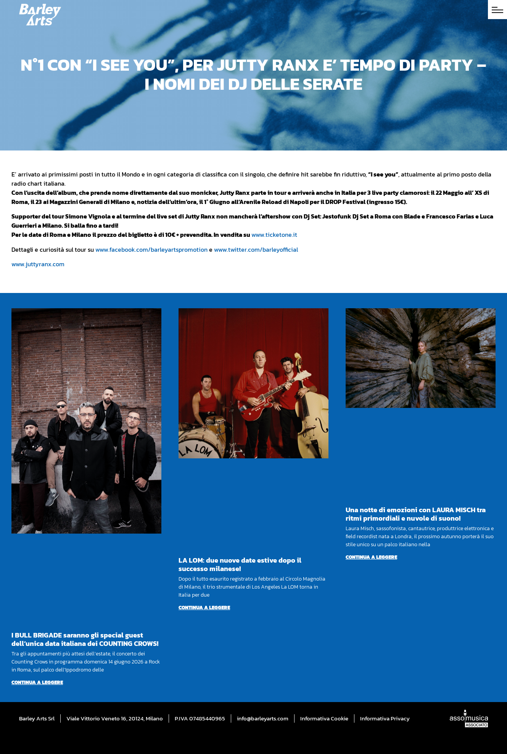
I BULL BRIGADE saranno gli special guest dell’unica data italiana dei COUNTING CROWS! (84, 639)
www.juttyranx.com (37, 264)
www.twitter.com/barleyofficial (256, 249)
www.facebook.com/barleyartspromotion (151, 249)
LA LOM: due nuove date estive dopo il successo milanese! (240, 564)
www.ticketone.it (274, 234)
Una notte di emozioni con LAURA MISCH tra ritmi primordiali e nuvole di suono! (416, 514)
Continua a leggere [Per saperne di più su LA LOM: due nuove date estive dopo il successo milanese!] (204, 607)
